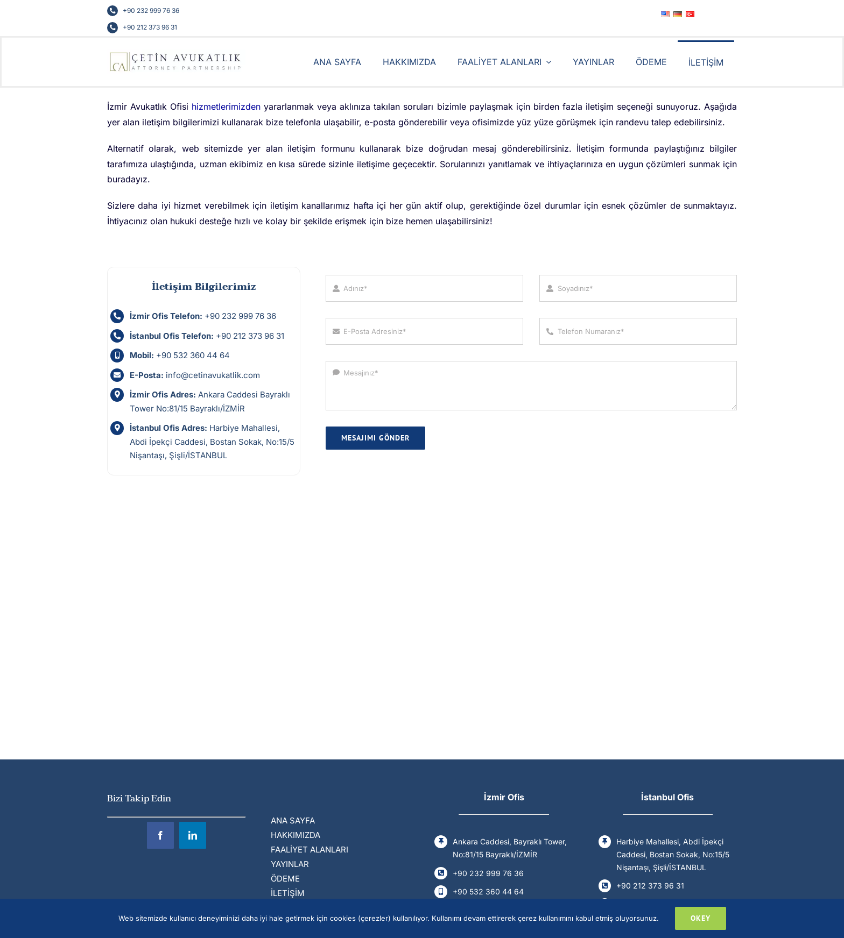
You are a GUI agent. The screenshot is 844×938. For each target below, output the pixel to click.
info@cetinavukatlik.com (213, 375)
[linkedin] (192, 835)
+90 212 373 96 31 (150, 27)
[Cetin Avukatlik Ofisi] (176, 53)
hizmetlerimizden (226, 106)
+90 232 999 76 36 (151, 10)
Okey (701, 918)
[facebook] (160, 835)
